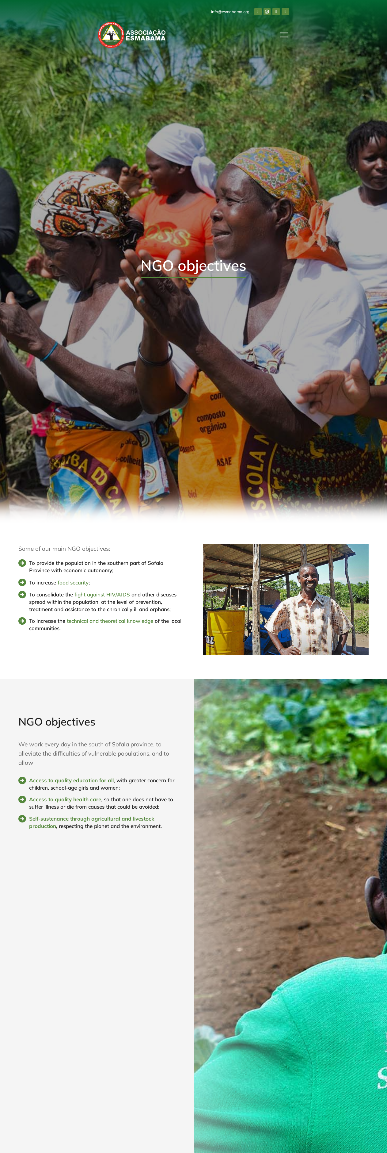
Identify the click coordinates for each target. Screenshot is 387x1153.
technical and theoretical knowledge (110, 621)
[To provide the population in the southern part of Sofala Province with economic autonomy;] (22, 563)
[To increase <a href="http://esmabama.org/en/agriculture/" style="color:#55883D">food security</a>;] (22, 582)
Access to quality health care (65, 799)
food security (73, 582)
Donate (351, 38)
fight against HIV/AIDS (102, 594)
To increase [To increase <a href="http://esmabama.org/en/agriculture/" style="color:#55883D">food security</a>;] (43, 582)
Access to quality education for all (71, 780)
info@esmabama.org (310, 11)
